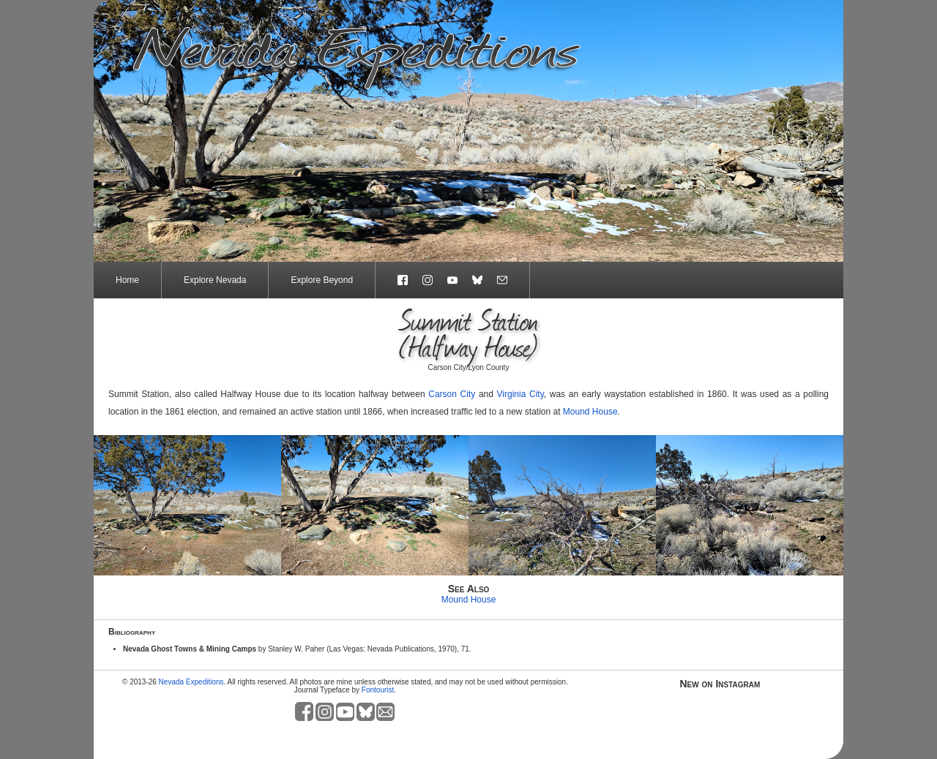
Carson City (451, 394)
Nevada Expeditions (191, 682)
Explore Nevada (215, 280)
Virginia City (520, 394)
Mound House (590, 412)
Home (127, 280)
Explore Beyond (322, 280)
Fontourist (378, 690)
